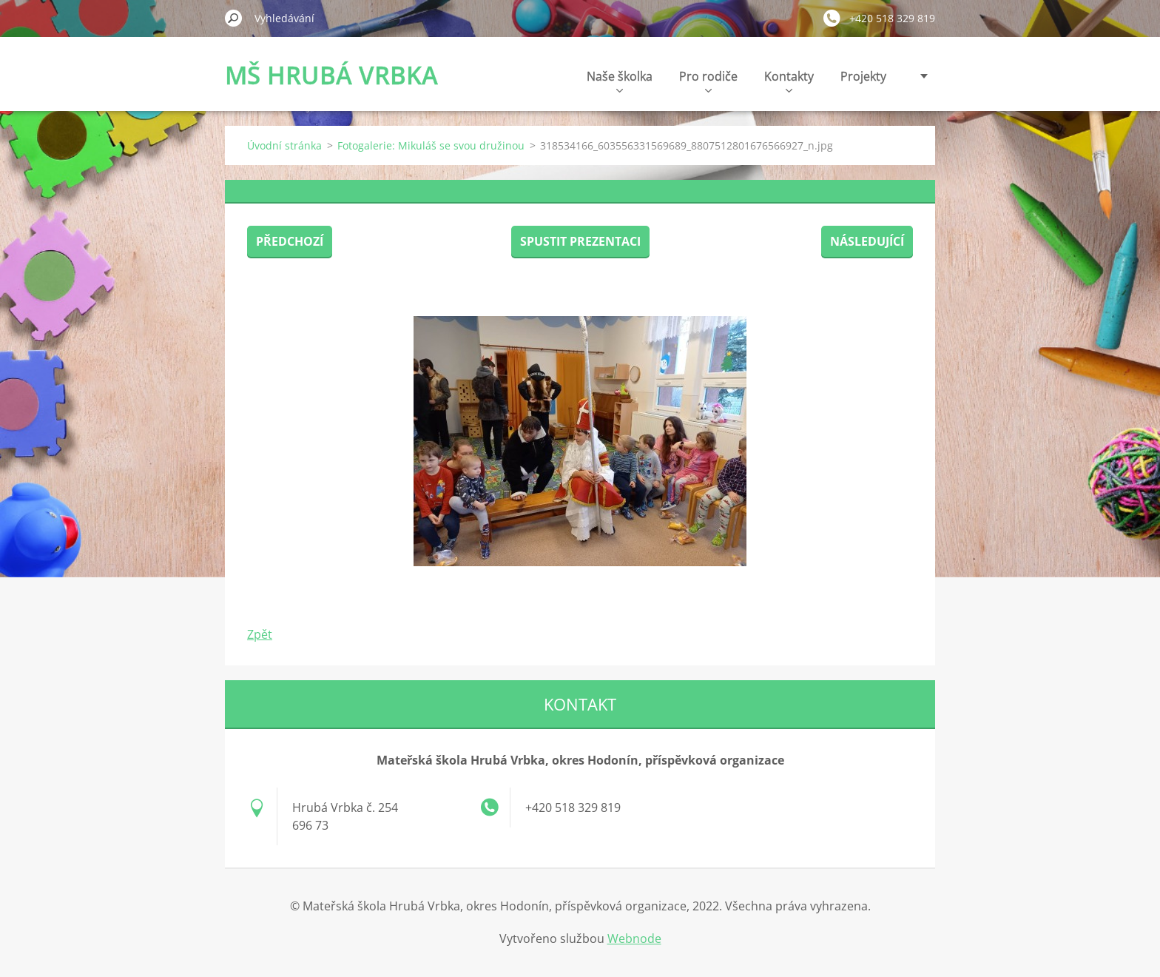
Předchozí (289, 241)
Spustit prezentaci (580, 241)
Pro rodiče (708, 80)
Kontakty (789, 80)
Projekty (863, 76)
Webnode (634, 938)
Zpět (259, 634)
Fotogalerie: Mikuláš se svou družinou (431, 145)
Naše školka (619, 80)
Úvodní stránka (284, 145)
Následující (867, 241)
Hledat (234, 17)
